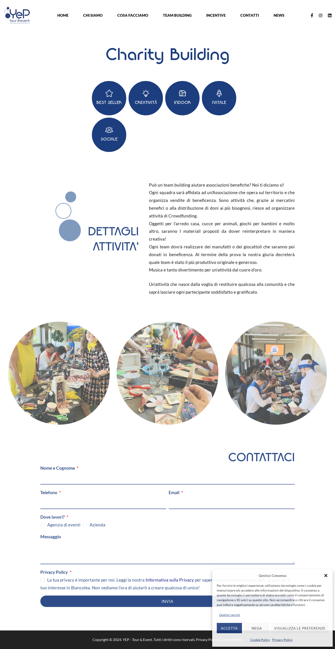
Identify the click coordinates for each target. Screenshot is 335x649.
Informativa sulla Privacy (170, 583)
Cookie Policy (260, 640)
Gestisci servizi (229, 615)
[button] (326, 575)
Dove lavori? (53, 520)
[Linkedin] (330, 15)
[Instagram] (320, 15)
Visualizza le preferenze (300, 628)
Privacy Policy (282, 640)
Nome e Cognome (58, 471)
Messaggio (50, 540)
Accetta (229, 628)
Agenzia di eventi (63, 528)
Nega (257, 628)
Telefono (49, 496)
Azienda (97, 528)
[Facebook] (312, 15)
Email (174, 496)
